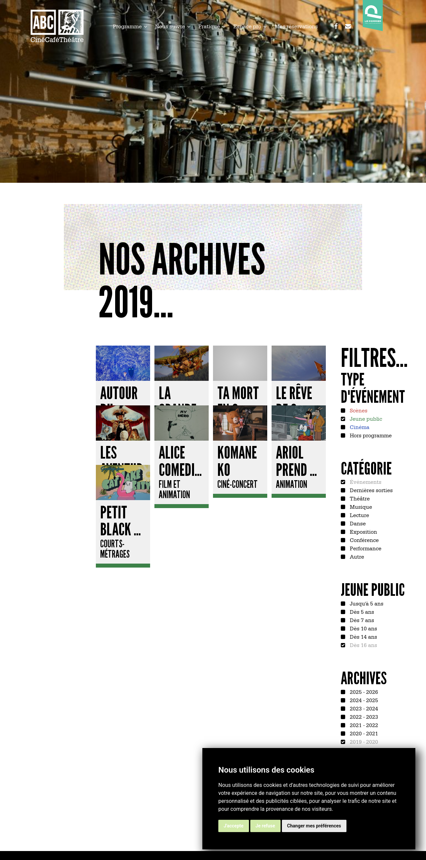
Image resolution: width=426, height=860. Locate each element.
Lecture (358, 514)
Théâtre (359, 498)
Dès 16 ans (362, 644)
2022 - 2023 (363, 716)
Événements (364, 481)
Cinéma (358, 426)
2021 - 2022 (363, 724)
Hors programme (370, 435)
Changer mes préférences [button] (314, 825)
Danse (357, 523)
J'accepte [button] (234, 825)
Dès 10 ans (362, 628)
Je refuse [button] (265, 825)
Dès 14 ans (362, 636)
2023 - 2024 (363, 708)
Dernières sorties (370, 489)
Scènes (357, 410)
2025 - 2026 (363, 691)
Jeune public (365, 418)
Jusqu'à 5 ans (365, 603)
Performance (364, 548)
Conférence (363, 539)
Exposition (362, 531)
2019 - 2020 (363, 741)
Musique (360, 506)
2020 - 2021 (363, 733)
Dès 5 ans (361, 611)
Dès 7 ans (361, 619)
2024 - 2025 (363, 700)
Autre (356, 556)
